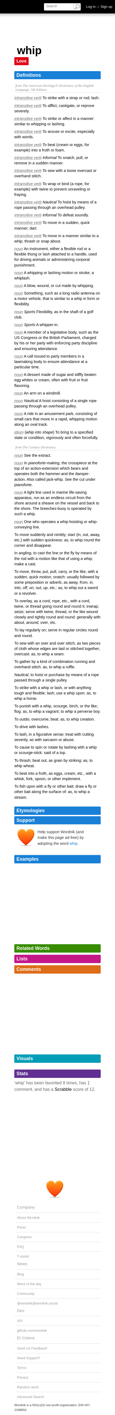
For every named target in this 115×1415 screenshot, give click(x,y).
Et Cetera (26, 1338)
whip (73, 843)
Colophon (24, 1237)
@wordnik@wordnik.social (37, 1303)
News (22, 1263)
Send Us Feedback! (32, 1348)
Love (21, 61)
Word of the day (29, 1284)
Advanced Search (30, 1397)
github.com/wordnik (32, 1330)
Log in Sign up (99, 7)
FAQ (20, 1247)
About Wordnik (28, 1218)
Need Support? (28, 1358)
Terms (21, 1368)
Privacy (22, 1377)
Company (26, 1207)
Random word (28, 1387)
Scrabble (63, 1089)
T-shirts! (23, 1256)
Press (21, 1227)
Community (26, 1294)
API (20, 1321)
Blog (20, 1274)
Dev (20, 1310)
